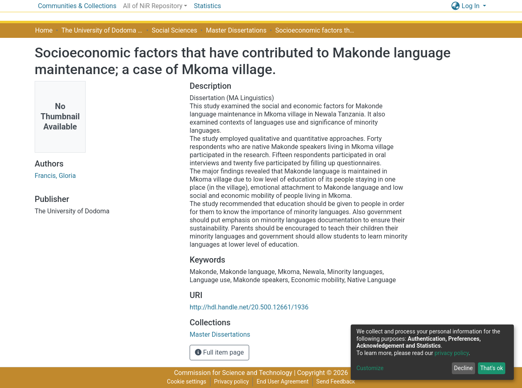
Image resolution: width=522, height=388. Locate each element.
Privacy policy (231, 381)
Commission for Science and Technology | (235, 373)
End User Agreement (282, 381)
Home (44, 30)
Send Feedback (335, 381)
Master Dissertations (236, 30)
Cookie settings (186, 381)
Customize (369, 368)
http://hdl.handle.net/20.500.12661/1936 (249, 307)
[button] (455, 6)
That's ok (491, 368)
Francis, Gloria (55, 176)
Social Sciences (174, 30)
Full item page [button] (219, 352)
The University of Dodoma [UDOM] (102, 30)
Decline (463, 368)
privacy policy (451, 353)
